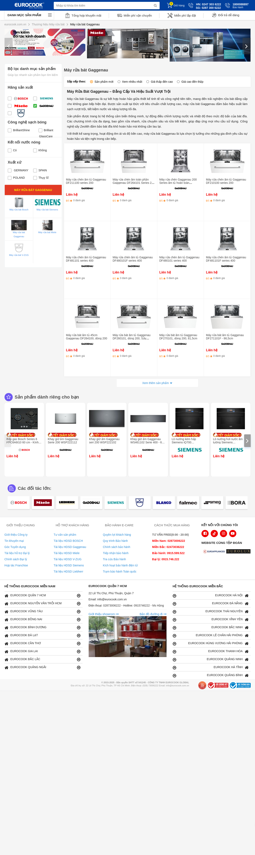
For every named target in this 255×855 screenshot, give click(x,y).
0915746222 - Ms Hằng (149, 605)
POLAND (16, 177)
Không (40, 150)
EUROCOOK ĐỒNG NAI (42, 619)
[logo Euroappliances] (214, 551)
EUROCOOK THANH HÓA (211, 651)
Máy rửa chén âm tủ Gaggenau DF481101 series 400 (86, 259)
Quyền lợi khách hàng (117, 534)
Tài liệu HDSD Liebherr (68, 571)
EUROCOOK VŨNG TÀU (42, 611)
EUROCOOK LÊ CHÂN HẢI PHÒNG (211, 635)
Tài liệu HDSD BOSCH (68, 540)
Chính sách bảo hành (116, 547)
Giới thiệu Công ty (16, 534)
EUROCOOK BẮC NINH (211, 627)
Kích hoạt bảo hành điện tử (120, 565)
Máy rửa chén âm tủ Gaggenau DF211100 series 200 (86, 181)
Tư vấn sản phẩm (65, 534)
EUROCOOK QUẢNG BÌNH (211, 675)
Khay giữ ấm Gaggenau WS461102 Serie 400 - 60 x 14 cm (148, 442)
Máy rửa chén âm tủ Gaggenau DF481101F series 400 (226, 259)
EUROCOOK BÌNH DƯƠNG (42, 627)
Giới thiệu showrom (104, 614)
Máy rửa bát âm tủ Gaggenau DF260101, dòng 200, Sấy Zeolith (132, 338)
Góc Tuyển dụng (15, 547)
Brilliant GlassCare (46, 131)
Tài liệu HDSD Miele (67, 553)
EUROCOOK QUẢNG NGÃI (42, 667)
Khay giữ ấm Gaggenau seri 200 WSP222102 (104, 440)
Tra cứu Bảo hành (114, 559)
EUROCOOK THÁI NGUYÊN (211, 611)
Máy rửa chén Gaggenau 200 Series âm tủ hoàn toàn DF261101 (178, 183)
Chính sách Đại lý (16, 559)
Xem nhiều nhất (132, 81)
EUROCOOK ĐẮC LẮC (42, 659)
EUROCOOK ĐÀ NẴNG (211, 603)
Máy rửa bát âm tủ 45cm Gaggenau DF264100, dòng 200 (86, 336)
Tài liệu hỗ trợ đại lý (17, 553)
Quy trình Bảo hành (115, 540)
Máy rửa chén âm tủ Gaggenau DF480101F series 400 (133, 259)
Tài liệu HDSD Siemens (69, 565)
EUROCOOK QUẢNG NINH (211, 659)
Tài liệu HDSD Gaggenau (70, 547)
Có (12, 150)
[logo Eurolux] (239, 551)
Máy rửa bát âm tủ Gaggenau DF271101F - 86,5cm (225, 336)
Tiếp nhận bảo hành (116, 553)
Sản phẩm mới (104, 81)
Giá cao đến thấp (192, 81)
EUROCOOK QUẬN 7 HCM (42, 595)
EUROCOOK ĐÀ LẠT (42, 635)
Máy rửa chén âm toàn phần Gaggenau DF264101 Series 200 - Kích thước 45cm (134, 183)
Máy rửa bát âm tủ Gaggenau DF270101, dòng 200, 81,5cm (178, 336)
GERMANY (18, 170)
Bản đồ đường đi (153, 614)
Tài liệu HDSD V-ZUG (68, 559)
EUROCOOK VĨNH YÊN (211, 619)
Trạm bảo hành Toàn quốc (119, 571)
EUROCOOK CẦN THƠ (42, 643)
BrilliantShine (19, 130)
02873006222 (112, 605)
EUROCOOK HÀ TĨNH (211, 667)
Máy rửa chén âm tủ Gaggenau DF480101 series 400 (179, 259)
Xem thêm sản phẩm (155, 383)
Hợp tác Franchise (16, 565)
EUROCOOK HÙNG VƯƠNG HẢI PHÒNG (211, 643)
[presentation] (9, 46)
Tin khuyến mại (14, 540)
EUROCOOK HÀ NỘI (211, 595)
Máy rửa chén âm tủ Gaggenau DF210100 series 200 (226, 181)
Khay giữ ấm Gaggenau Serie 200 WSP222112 (63, 440)
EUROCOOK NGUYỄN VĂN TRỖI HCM (42, 603)
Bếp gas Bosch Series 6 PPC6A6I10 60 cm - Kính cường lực (23, 442)
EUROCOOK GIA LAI (42, 651)
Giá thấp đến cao (162, 81)
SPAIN (40, 170)
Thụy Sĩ (41, 177)
